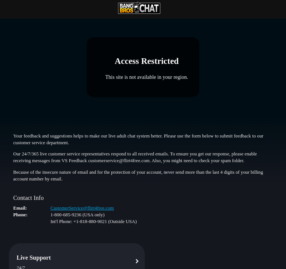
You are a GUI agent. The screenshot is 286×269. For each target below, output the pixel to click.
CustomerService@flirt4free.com (82, 208)
